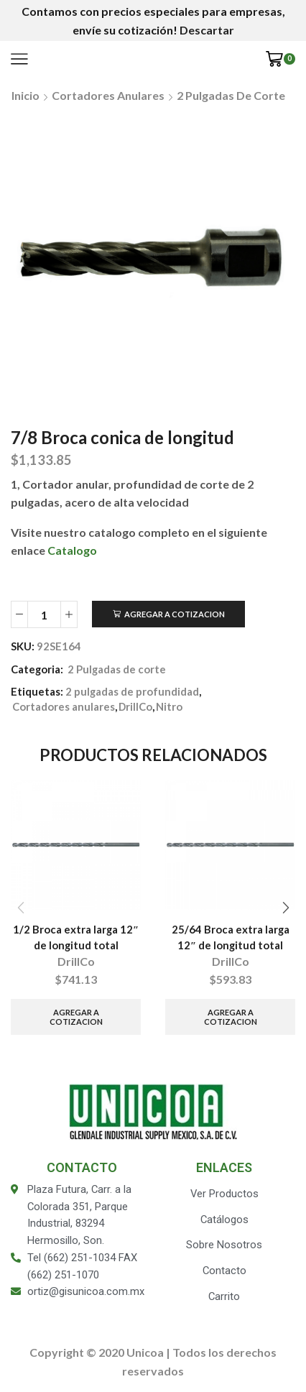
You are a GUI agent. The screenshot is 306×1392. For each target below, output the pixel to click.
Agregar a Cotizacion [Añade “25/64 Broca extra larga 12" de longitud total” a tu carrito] (230, 1017)
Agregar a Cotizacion (174, 614)
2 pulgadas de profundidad (132, 691)
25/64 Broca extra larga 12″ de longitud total (230, 937)
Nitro (169, 706)
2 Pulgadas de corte (231, 95)
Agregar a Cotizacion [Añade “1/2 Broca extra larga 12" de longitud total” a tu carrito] (76, 1017)
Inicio (25, 95)
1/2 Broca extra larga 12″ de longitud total (76, 937)
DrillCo (135, 706)
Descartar (207, 30)
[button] (285, 907)
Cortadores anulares (108, 95)
